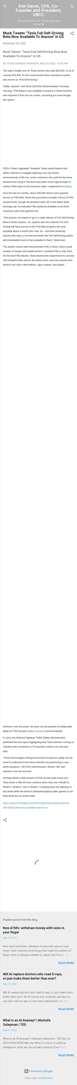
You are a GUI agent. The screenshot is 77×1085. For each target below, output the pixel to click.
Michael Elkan (46, 1078)
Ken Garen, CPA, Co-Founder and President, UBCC (39, 10)
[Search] (72, 7)
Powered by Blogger (38, 1071)
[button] (72, 34)
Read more (66, 963)
